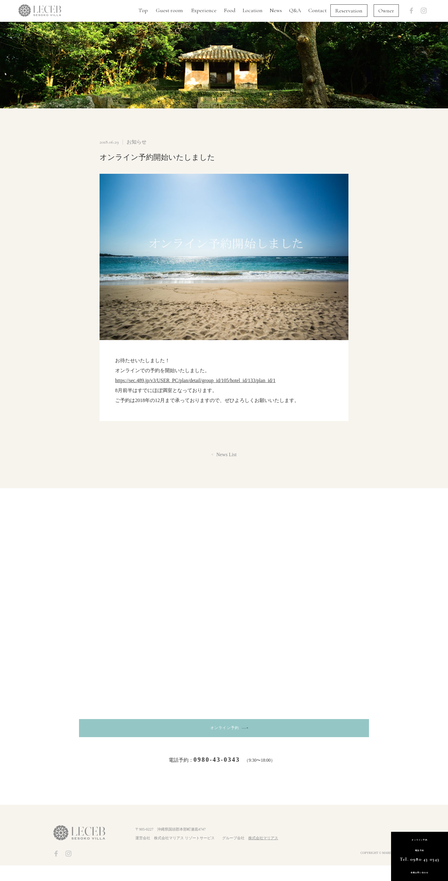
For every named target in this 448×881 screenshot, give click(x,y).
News (276, 10)
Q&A (295, 10)
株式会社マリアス (263, 854)
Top (143, 10)
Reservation (348, 10)
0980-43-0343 (217, 775)
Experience (204, 10)
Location (253, 10)
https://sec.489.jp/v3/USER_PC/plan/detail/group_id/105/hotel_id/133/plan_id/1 (195, 380)
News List (226, 454)
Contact (317, 10)
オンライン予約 (225, 738)
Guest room (169, 10)
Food (230, 10)
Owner (386, 10)
